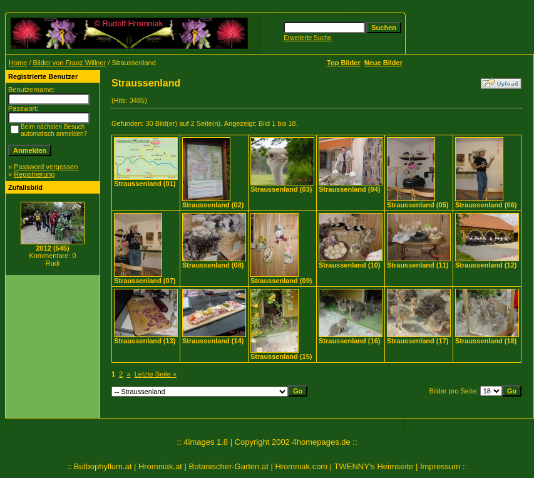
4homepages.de (321, 442)
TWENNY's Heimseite (374, 466)
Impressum (440, 466)
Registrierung (34, 174)
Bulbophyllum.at (103, 466)
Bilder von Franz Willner (69, 62)
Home (18, 62)
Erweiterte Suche (307, 37)
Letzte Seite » (156, 374)
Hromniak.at (160, 466)
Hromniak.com (301, 466)
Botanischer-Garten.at (229, 466)
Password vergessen (46, 166)
